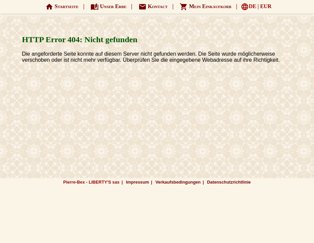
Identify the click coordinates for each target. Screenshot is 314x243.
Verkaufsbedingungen (178, 182)
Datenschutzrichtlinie (229, 182)
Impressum (137, 182)
